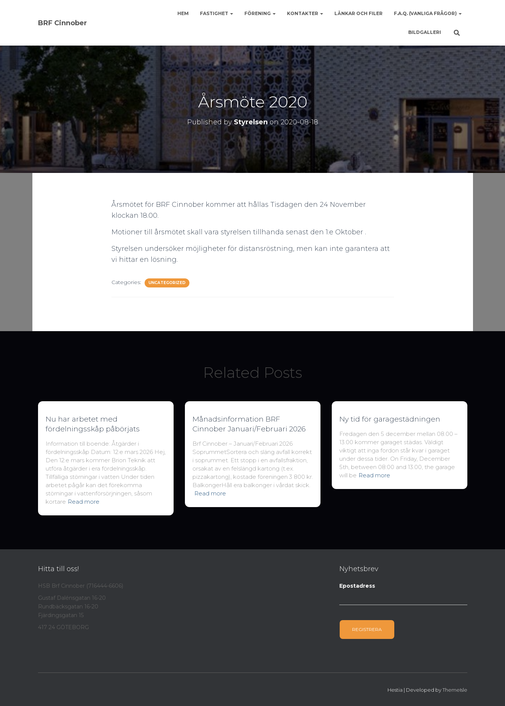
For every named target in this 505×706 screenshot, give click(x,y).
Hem (183, 13)
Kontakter (305, 13)
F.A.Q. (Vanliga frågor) (428, 13)
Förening (260, 13)
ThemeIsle (454, 690)
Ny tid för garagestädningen (389, 419)
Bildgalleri (424, 32)
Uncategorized (167, 282)
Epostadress (357, 585)
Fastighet (216, 13)
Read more (83, 501)
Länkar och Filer (358, 13)
